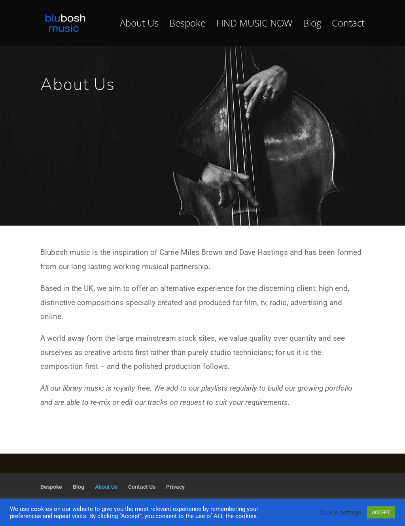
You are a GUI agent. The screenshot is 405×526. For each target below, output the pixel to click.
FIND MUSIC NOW (254, 24)
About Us (139, 24)
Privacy (175, 487)
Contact (348, 24)
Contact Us (141, 487)
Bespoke (187, 24)
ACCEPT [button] (381, 512)
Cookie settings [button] (340, 512)
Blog (312, 24)
